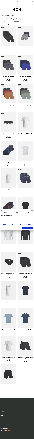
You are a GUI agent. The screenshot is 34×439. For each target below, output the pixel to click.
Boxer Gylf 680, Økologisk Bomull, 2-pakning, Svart (25, 358)
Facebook (2, 423)
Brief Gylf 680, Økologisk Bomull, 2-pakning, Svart (8, 274)
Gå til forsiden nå (16, 21)
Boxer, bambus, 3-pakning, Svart (8, 133)
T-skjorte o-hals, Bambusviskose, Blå (25, 329)
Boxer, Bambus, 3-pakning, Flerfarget (8, 76)
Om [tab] (28, 212)
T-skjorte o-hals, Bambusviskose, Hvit (25, 162)
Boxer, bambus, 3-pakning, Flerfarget (25, 76)
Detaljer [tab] (17, 212)
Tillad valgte (17, 228)
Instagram (2, 424)
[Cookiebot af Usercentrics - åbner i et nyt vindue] (29, 210)
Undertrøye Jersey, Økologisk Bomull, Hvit (8, 302)
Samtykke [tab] (5, 212)
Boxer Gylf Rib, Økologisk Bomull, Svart (8, 385)
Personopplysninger (3, 405)
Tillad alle (27, 228)
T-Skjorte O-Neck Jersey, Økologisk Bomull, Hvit (25, 133)
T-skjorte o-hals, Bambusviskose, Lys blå (8, 329)
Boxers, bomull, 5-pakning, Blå (8, 162)
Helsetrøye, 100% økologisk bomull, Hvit (8, 189)
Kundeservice (2, 403)
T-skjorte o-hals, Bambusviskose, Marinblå (25, 302)
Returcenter (3, 411)
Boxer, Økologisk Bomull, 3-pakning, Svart (25, 273)
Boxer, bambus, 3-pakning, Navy (25, 189)
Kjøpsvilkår (2, 404)
